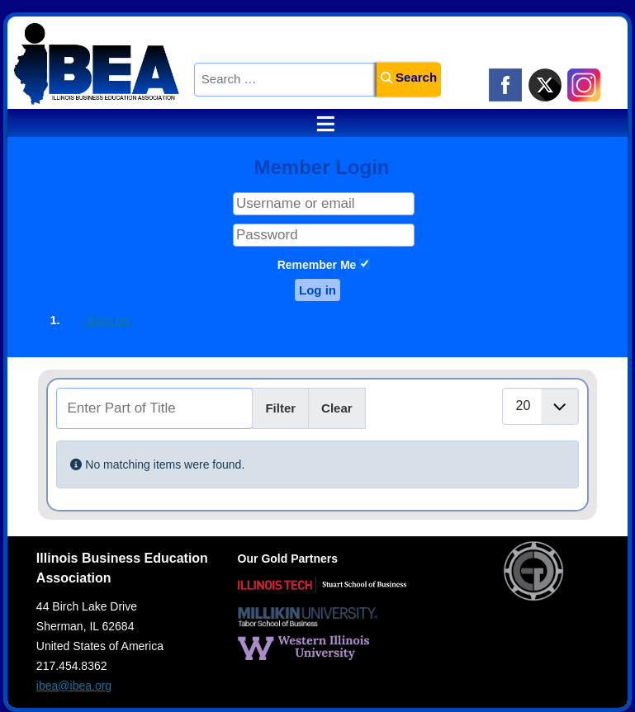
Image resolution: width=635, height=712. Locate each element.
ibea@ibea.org (73, 685)
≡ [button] (317, 124)
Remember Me (317, 264)
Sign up (104, 320)
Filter (280, 408)
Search (409, 77)
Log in (317, 290)
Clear (337, 408)
